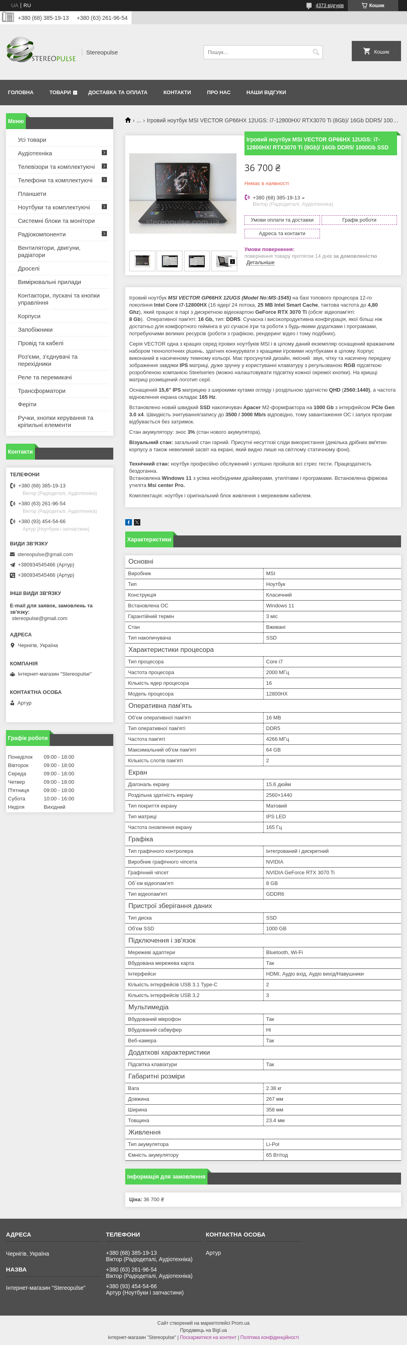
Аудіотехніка (35, 153)
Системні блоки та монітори (56, 220)
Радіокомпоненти (42, 234)
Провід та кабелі (41, 343)
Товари (60, 92)
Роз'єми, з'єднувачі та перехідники (48, 360)
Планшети (32, 193)
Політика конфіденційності (269, 1337)
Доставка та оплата (117, 92)
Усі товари (32, 139)
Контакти (177, 92)
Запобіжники (35, 329)
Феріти (27, 404)
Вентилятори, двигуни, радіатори (49, 251)
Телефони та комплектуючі (55, 180)
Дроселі (28, 268)
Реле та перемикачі (45, 377)
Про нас (219, 92)
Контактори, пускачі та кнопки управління (59, 299)
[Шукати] (316, 52)
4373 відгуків (330, 5)
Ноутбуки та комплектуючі (54, 207)
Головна (20, 92)
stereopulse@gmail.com (45, 554)
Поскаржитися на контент (208, 1337)
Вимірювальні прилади (49, 281)
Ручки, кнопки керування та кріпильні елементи (55, 421)
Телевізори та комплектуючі (56, 166)
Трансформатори (42, 390)
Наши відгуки (266, 92)
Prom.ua (241, 1323)
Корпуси (29, 316)
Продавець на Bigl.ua (203, 1330)
